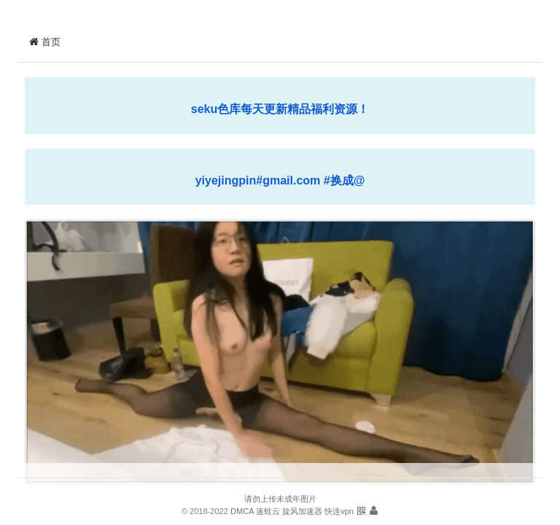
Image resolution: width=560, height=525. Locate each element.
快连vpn (339, 511)
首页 (44, 41)
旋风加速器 (302, 511)
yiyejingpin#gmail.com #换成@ (280, 180)
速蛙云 (268, 511)
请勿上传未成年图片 (280, 498)
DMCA (242, 511)
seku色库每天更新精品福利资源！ (280, 109)
